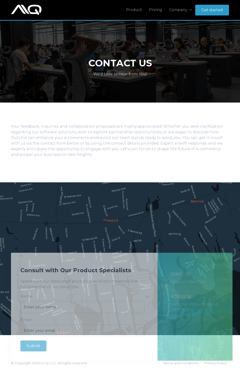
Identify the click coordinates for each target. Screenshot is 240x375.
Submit (33, 353)
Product (134, 10)
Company (180, 10)
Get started (212, 10)
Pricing (155, 10)
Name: (26, 304)
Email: (26, 327)
